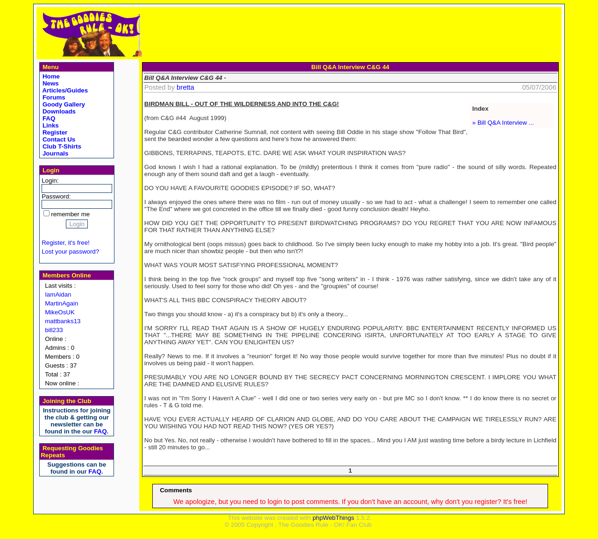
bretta (185, 87)
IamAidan (58, 294)
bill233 (54, 329)
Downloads (58, 111)
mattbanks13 (62, 321)
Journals (54, 153)
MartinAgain (61, 303)
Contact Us (58, 139)
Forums (53, 97)
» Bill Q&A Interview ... (503, 122)
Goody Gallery (63, 104)
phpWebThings (333, 517)
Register (54, 132)
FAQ (48, 118)
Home (50, 76)
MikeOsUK (60, 312)
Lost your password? (70, 251)
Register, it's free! (66, 242)
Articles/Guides (64, 90)
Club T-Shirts (61, 146)
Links (50, 125)
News (50, 83)
